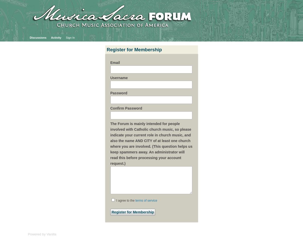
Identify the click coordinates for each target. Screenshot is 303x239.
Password (118, 93)
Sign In (70, 37)
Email (115, 63)
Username (119, 78)
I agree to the (134, 200)
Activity (56, 37)
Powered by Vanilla (42, 234)
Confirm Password (126, 108)
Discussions (38, 37)
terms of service (146, 200)
